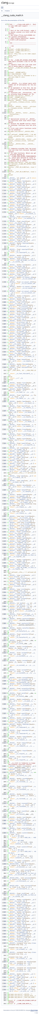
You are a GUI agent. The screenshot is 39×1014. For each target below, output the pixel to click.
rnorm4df (24, 803)
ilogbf (22, 451)
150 (4, 463)
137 (4, 411)
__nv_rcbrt (19, 719)
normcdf (25, 678)
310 (4, 893)
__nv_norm (18, 643)
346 (4, 989)
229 (4, 684)
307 (4, 886)
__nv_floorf (18, 387)
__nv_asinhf (18, 207)
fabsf (23, 352)
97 (4, 291)
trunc (24, 937)
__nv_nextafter (20, 631)
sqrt (23, 912)
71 (4, 212)
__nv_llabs (15, 477)
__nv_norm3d (19, 650)
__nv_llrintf (23, 521)
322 (4, 927)
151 (4, 466)
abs (21, 178)
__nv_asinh (19, 204)
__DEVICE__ (12, 178)
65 (4, 193)
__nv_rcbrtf (18, 723)
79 (4, 240)
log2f (23, 553)
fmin (23, 411)
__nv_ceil (17, 238)
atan (23, 209)
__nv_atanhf (18, 229)
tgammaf (24, 934)
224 (4, 670)
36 (4, 113)
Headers (7, 11)
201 (4, 606)
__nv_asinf (17, 201)
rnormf (23, 811)
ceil (23, 237)
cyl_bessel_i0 (27, 277)
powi (23, 709)
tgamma (24, 930)
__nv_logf (14, 569)
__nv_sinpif (18, 910)
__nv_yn (22, 988)
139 (4, 420)
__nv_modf (28, 611)
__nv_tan (17, 920)
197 (4, 595)
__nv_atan (17, 210)
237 (4, 713)
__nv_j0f (15, 459)
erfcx (24, 311)
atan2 (24, 212)
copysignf (24, 249)
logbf (23, 563)
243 (4, 730)
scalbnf (24, 828)
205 (4, 623)
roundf (23, 532)
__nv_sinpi (19, 907)
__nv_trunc (19, 938)
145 (4, 448)
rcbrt (24, 718)
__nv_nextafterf (21, 637)
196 (4, 592)
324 (4, 934)
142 (4, 434)
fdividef (24, 367)
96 (4, 286)
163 (4, 504)
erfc (23, 299)
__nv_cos (17, 257)
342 (4, 977)
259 (4, 766)
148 (4, 457)
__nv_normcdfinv (25, 685)
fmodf (23, 425)
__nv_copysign (20, 246)
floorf (23, 386)
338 (4, 968)
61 (4, 181)
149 (4, 460)
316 (4, 909)
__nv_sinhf (17, 904)
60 (4, 178)
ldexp (24, 485)
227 (4, 678)
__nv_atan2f (27, 218)
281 (4, 823)
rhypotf (24, 757)
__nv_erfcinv (22, 307)
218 (4, 653)
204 (4, 619)
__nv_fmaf (18, 398)
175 (4, 535)
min (21, 606)
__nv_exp (17, 328)
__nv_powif (24, 715)
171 (4, 522)
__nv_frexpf (26, 435)
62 (4, 184)
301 (4, 870)
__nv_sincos (19, 867)
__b (15, 213)
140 (4, 425)
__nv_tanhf (17, 929)
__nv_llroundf (24, 527)
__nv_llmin (19, 513)
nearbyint (25, 619)
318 (4, 915)
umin (28, 968)
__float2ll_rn (19, 580)
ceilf (23, 240)
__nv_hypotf (27, 445)
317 (4, 912)
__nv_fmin (27, 412)
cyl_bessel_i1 (27, 286)
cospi (24, 271)
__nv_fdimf (26, 361)
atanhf (23, 227)
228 (4, 681)
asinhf (23, 206)
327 (4, 943)
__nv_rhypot (19, 754)
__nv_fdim (27, 356)
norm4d (24, 660)
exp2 (23, 336)
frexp (24, 429)
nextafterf (25, 634)
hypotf (23, 443)
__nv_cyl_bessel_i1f (28, 293)
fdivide (25, 364)
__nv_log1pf (18, 549)
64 (4, 190)
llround (27, 522)
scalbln (25, 833)
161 (4, 497)
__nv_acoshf (18, 195)
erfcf (23, 302)
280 (4, 820)
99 (4, 299)
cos (23, 255)
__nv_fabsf (17, 353)
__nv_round (19, 530)
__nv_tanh (17, 926)
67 (4, 200)
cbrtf (23, 234)
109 (4, 330)
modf (23, 609)
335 (4, 962)
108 (4, 327)
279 (4, 817)
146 (4, 451)
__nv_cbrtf (17, 235)
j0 (23, 454)
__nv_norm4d (19, 665)
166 (4, 510)
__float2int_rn (19, 594)
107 (4, 324)
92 (4, 271)
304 (4, 878)
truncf (23, 940)
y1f (22, 983)
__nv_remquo (19, 740)
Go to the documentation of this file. (13, 20)
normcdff (24, 681)
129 (4, 389)
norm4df (24, 670)
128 (4, 386)
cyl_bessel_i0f (26, 282)
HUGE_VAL (28, 837)
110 (4, 333)
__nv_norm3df (20, 656)
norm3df (24, 653)
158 (4, 485)
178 (4, 544)
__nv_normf (19, 696)
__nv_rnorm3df (20, 789)
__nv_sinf (14, 896)
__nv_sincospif (20, 889)
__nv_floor (19, 384)
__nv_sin (17, 862)
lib (2, 11)
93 (4, 274)
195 (4, 589)
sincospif (28, 886)
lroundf (23, 584)
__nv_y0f (15, 979)
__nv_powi (24, 710)
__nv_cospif (18, 276)
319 (4, 918)
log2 (23, 550)
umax (28, 962)
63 (4, 187)
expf (23, 342)
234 (4, 699)
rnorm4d (25, 794)
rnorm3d (25, 778)
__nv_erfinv (19, 322)
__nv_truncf (18, 941)
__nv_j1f (15, 465)
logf (23, 566)
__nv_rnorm (19, 775)
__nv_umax (18, 965)
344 (4, 983)
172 (4, 525)
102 (4, 308)
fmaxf (23, 406)
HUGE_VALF (28, 851)
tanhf (23, 927)
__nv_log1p (19, 546)
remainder (25, 724)
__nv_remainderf (21, 733)
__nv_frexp (27, 431)
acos (23, 184)
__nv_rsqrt (19, 819)
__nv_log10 (19, 539)
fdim (23, 355)
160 (4, 494)
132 (4, 395)
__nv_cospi (19, 272)
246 (4, 737)
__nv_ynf (22, 991)
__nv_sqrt (17, 913)
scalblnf (24, 847)
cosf (23, 259)
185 (4, 563)
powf (23, 704)
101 (4, 305)
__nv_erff (16, 319)
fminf (23, 415)
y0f (22, 977)
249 (4, 743)
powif (23, 713)
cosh (23, 265)
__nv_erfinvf (20, 325)
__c (22, 390)
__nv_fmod (27, 421)
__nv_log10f (18, 542)
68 (4, 203)
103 (4, 311)
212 (4, 640)
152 (4, 470)
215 (4, 646)
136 (4, 406)
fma (23, 389)
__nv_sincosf (18, 875)
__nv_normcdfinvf (24, 690)
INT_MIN (20, 840)
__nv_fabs (17, 183)
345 (4, 986)
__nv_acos (17, 186)
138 (4, 415)
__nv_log (17, 536)
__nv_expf (16, 344)
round (24, 529)
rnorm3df (24, 786)
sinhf (23, 903)
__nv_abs (11, 179)
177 (4, 541)
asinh (24, 203)
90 (4, 265)
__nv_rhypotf (20, 760)
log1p (24, 544)
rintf (23, 769)
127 (4, 383)
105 (4, 317)
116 (4, 352)
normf (23, 693)
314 (4, 903)
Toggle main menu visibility (2, 7)
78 (4, 237)
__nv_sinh (17, 901)
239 (4, 721)
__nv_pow (26, 701)
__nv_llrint (22, 518)
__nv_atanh (19, 226)
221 (4, 660)
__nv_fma (18, 392)
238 (4, 718)
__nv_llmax (19, 507)
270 (4, 794)
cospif (23, 274)
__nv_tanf (16, 923)
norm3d (24, 646)
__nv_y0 (15, 975)
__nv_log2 (17, 552)
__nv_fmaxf (26, 408)
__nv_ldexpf (25, 491)
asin (23, 196)
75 (4, 227)
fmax (23, 401)
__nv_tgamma (19, 932)
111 (4, 336)
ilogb (22, 448)
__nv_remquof (20, 746)
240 (4, 724)
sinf (23, 893)
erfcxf (23, 314)
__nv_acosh (19, 192)
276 (4, 811)
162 (4, 501)
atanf (23, 221)
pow (23, 699)
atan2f (23, 217)
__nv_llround (23, 524)
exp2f (23, 339)
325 (4, 937)
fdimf (23, 359)
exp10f (23, 333)
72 (4, 217)
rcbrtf (23, 721)
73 (4, 221)
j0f (22, 457)
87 (4, 259)
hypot (24, 439)
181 (4, 553)
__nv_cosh (17, 266)
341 (4, 974)
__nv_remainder (20, 727)
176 (4, 538)
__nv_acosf (17, 189)
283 (4, 833)
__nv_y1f (15, 985)
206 (4, 628)
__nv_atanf (17, 223)
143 (4, 439)
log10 (24, 538)
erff (23, 317)
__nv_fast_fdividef (22, 373)
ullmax (33, 943)
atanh (24, 224)
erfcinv (25, 305)
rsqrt (24, 817)
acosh (24, 190)
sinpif (23, 909)
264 (4, 778)
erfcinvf (24, 308)
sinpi (24, 906)
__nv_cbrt (17, 232)
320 (4, 921)
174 (4, 532)
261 (4, 772)
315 (4, 906)
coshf (23, 268)
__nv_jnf (22, 471)
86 (4, 255)
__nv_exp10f (18, 335)
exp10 (24, 330)
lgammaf (24, 497)
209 (4, 634)
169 (4, 516)
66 (4, 196)
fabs (23, 181)
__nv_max (18, 605)
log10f (23, 541)
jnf (22, 470)
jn (23, 466)
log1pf (23, 547)
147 (4, 454)
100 (4, 302)
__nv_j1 (15, 462)
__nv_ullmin (19, 958)
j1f (22, 463)
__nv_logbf (17, 564)
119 (4, 364)
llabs (26, 501)
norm (23, 640)
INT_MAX (20, 836)
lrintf (23, 578)
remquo (24, 737)
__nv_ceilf (17, 241)
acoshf (23, 193)
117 (4, 355)
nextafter (25, 628)
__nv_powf (24, 705)
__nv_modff (27, 615)
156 (4, 480)
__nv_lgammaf (20, 499)
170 (4, 519)
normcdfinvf (25, 688)
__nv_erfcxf (18, 316)
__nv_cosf (14, 262)
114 (4, 345)
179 (4, 547)
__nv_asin (17, 198)
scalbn (24, 823)
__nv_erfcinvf (20, 310)
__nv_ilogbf (17, 453)
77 (4, 234)
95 (4, 282)
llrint (27, 516)
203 (4, 614)
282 (4, 828)
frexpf (23, 434)
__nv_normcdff (20, 682)
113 (4, 342)
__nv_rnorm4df (20, 806)
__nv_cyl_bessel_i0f (28, 283)
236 (4, 709)
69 (4, 206)
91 (4, 268)
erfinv (24, 321)
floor (24, 383)
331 (4, 952)
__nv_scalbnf (26, 830)
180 (4, 550)
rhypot (24, 750)
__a (27, 178)
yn (23, 986)
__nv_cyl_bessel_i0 (28, 279)
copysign (25, 243)
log (23, 535)
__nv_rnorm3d (20, 782)
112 (4, 339)
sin (23, 861)
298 (4, 864)
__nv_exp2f (17, 341)
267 (4, 786)
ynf (22, 989)
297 (4, 861)
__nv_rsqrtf (18, 822)
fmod (23, 420)
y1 (23, 980)
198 (4, 598)
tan (23, 918)
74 (4, 224)
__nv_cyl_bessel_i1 (28, 288)
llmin (26, 510)
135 (4, 401)
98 (4, 296)
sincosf (27, 870)
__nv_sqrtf (17, 916)
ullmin (33, 952)
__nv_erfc (17, 300)
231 (4, 693)
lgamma (24, 494)
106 (4, 321)
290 (4, 847)
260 (4, 769)
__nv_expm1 (19, 347)
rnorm (24, 772)
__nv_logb (17, 561)
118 (4, 359)
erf (23, 296)
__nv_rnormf (19, 814)
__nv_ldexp (26, 487)
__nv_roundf (18, 533)
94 (4, 277)
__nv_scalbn (26, 825)
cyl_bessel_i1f (26, 291)
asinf (23, 200)
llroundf (28, 525)
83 (4, 249)
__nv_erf (17, 297)
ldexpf (23, 490)
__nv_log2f (16, 557)
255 (4, 757)
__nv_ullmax (19, 949)
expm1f (23, 349)
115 (4, 349)
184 (4, 560)
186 (4, 566)
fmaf (23, 395)
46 (4, 144)
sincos (27, 864)
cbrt (23, 231)
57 (4, 172)
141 (4, 429)
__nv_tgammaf (20, 935)
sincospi (28, 878)
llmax (26, 504)
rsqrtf (23, 820)
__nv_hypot (28, 440)
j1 (23, 460)
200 (4, 603)
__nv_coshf (17, 269)
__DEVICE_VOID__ (14, 864)
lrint (23, 575)
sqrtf (23, 915)
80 (4, 243)
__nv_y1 (15, 982)
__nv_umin (18, 971)
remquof (24, 743)
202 (4, 609)
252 (4, 750)
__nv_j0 (15, 456)
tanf (23, 921)
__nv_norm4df (20, 673)
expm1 (24, 345)
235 (4, 704)
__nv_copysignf (20, 252)
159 (4, 490)
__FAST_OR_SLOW (20, 260)
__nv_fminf (26, 417)
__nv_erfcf (17, 304)
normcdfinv (26, 684)
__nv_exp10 (19, 331)
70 (4, 209)
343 (4, 980)
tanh (23, 924)
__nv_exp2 (17, 338)
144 (4, 443)
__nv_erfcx (19, 313)
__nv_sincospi (20, 881)
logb (23, 560)
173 (4, 529)
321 (4, 924)
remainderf (25, 730)
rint (19, 591)
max (21, 603)
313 (4, 899)
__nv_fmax (27, 403)
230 (4, 688)
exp (23, 327)
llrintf (27, 519)
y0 (23, 974)
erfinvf (24, 324)
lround (23, 581)
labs (22, 476)
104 (4, 314)
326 (4, 940)
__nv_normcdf (22, 679)
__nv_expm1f (18, 350)
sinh (23, 899)
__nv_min (18, 608)
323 (4, 930)
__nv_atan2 (28, 213)
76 (4, 231)
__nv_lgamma (19, 496)
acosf (23, 187)
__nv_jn (22, 468)
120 (4, 367)
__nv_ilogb (17, 449)
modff (23, 614)
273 (4, 803)
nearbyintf (25, 623)
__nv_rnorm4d (20, 799)
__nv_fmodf (26, 426)
